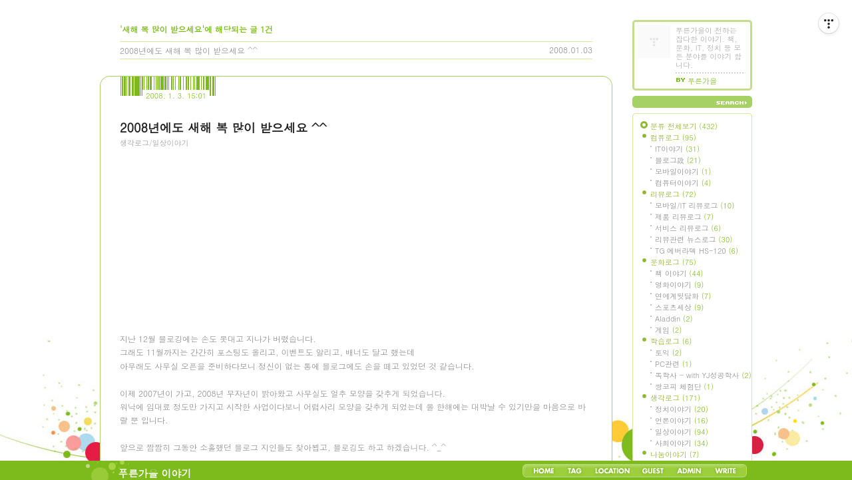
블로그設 (678, 160)
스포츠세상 (679, 307)
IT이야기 (677, 149)
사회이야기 (681, 443)
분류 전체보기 (684, 126)
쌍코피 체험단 (684, 386)
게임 (668, 330)
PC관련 (673, 364)
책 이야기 (679, 273)
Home (543, 470)
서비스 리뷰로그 (688, 228)
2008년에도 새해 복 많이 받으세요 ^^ (189, 50)
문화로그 (673, 262)
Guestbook (653, 470)
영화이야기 (679, 285)
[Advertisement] (220, 229)
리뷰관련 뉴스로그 (693, 239)
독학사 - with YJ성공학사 (703, 375)
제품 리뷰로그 (684, 217)
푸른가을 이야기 (155, 473)
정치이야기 (681, 409)
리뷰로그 (673, 194)
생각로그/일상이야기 (154, 143)
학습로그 (671, 341)
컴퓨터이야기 (683, 183)
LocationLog (611, 470)
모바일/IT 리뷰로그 (694, 205)
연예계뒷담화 (683, 296)
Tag (575, 470)
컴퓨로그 (673, 137)
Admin (689, 470)
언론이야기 (681, 420)
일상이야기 (681, 432)
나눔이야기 (674, 454)
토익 (668, 353)
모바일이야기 (683, 171)
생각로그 (675, 398)
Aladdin (674, 319)
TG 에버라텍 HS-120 (696, 251)
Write (725, 470)
